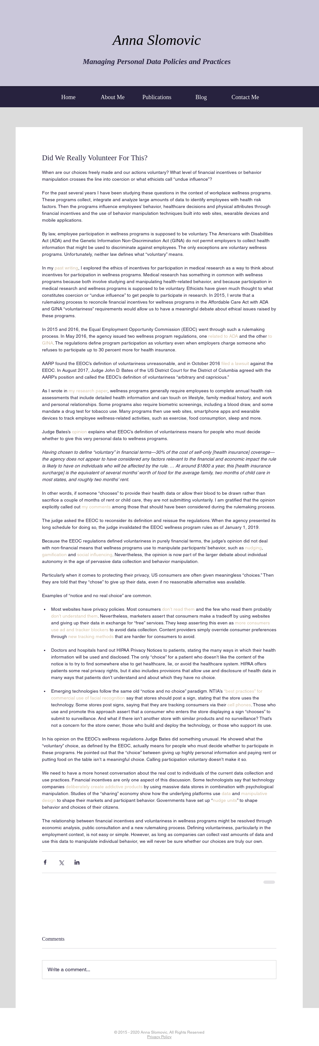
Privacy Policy (159, 1037)
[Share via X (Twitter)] (61, 862)
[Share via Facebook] (45, 862)
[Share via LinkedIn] (77, 862)
